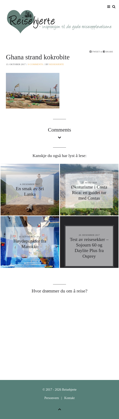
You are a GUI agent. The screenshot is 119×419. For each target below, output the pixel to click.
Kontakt (69, 398)
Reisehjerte (56, 64)
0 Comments (35, 64)
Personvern (51, 398)
